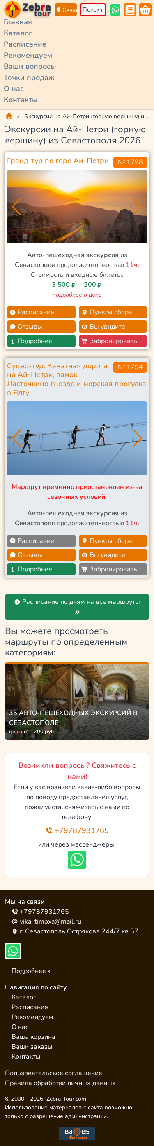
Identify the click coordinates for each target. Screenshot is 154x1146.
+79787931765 (77, 830)
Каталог (18, 33)
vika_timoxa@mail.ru (46, 921)
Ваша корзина (33, 1036)
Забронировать (109, 341)
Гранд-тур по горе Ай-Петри (58, 161)
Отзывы (25, 326)
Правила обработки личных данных (60, 1083)
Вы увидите (103, 326)
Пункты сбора (106, 312)
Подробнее (30, 341)
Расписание (25, 44)
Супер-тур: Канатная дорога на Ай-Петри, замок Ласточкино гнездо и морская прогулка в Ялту (76, 379)
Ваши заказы (32, 1046)
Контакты (21, 100)
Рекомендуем (28, 55)
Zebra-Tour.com (66, 1099)
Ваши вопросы (30, 66)
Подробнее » (31, 970)
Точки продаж (29, 77)
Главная (18, 22)
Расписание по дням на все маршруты (77, 606)
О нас (14, 89)
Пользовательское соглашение (53, 1073)
